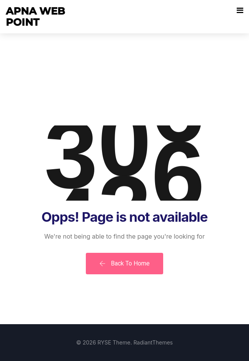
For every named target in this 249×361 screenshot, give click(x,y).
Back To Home (124, 263)
